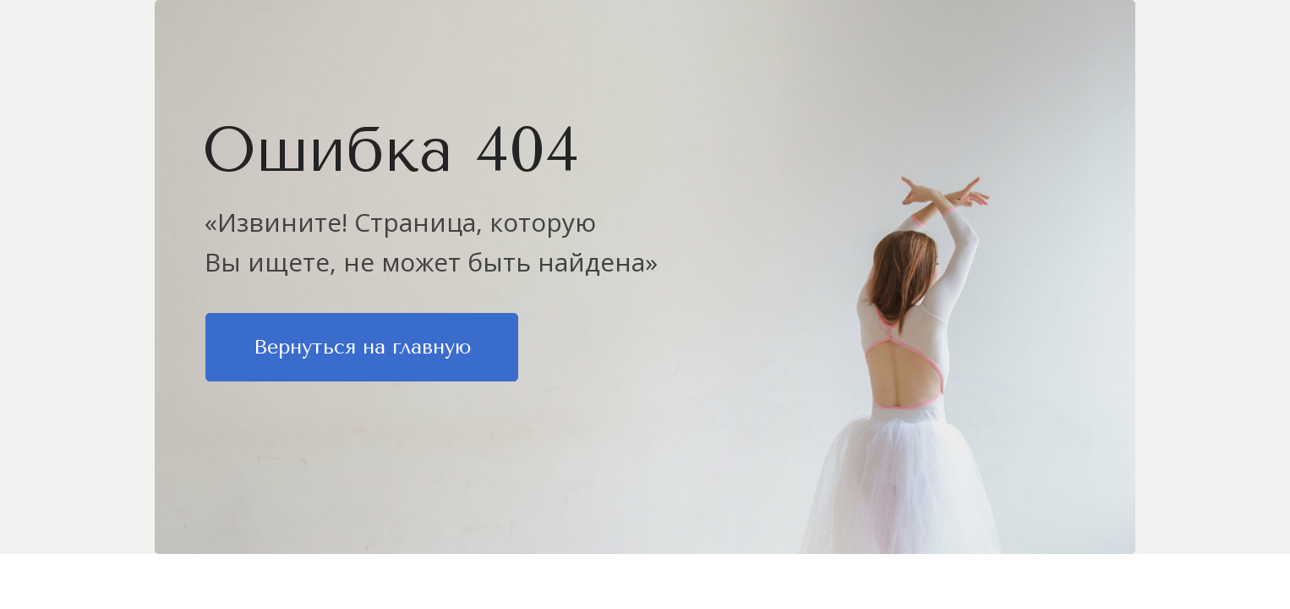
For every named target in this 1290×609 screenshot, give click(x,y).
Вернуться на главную (362, 347)
